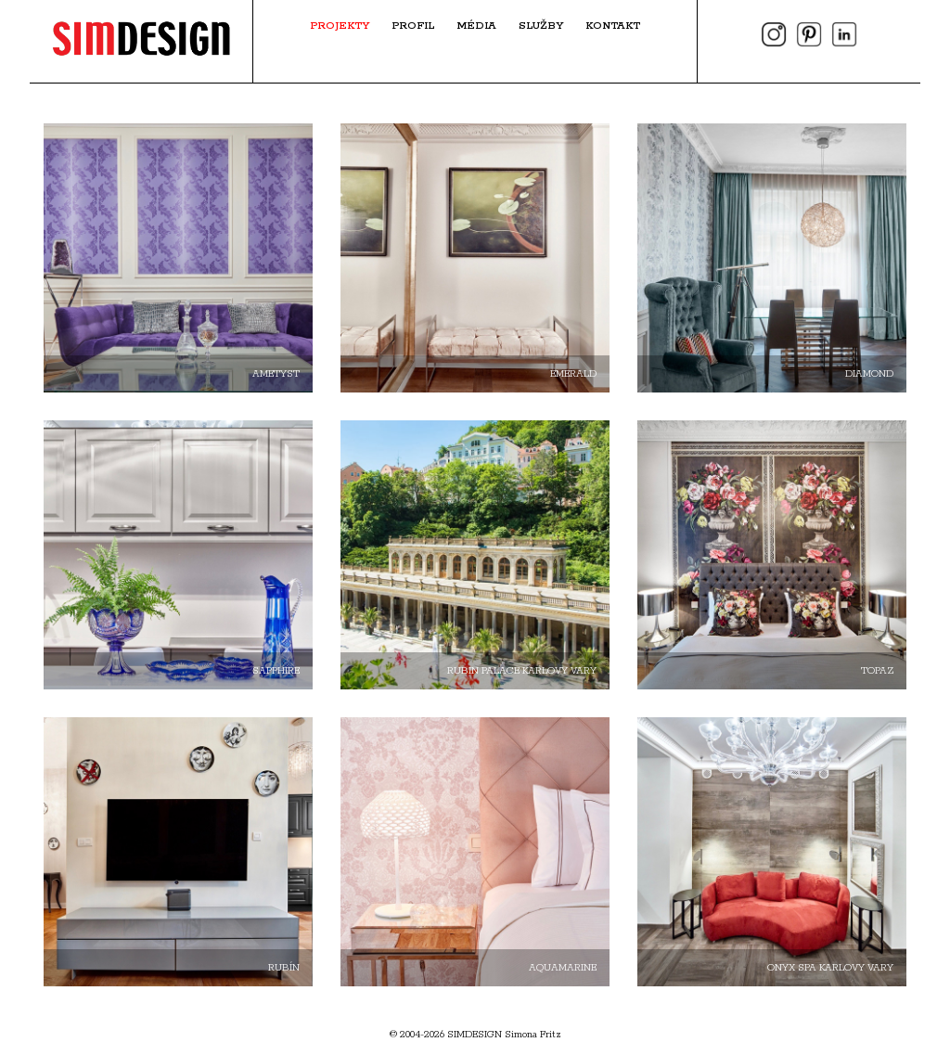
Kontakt (612, 25)
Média (476, 25)
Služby (541, 25)
